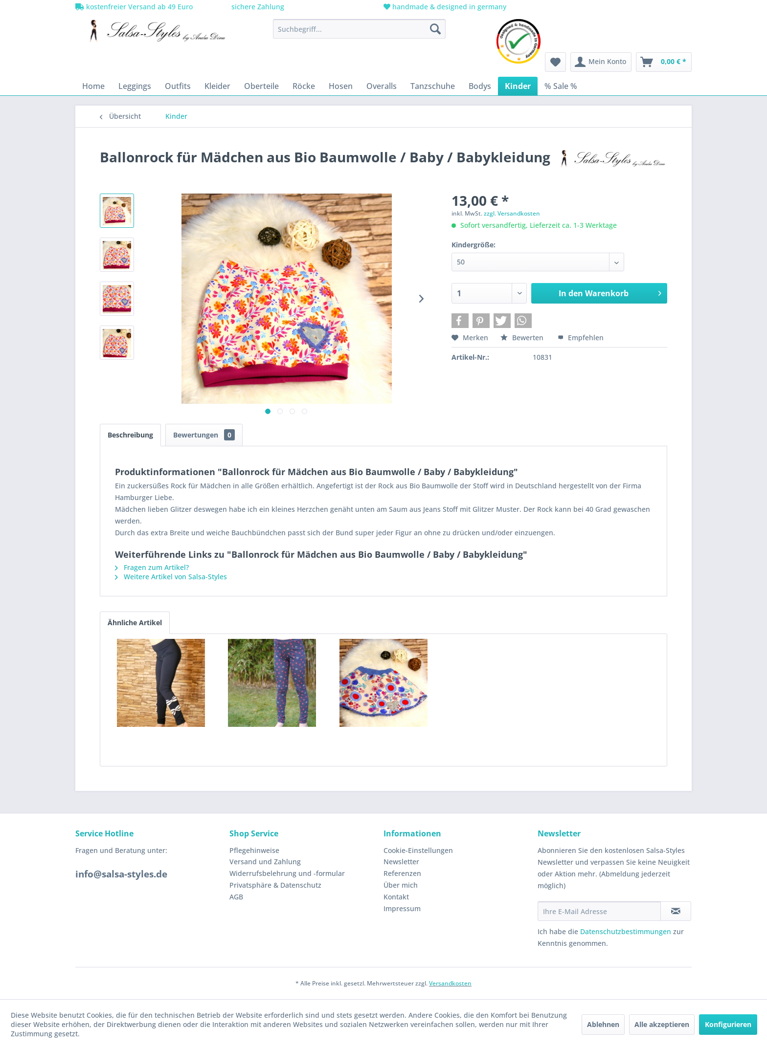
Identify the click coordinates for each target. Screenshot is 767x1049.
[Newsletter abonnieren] (675, 911)
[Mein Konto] (601, 62)
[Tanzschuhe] (433, 86)
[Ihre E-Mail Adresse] (599, 911)
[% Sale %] (561, 86)
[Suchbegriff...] (359, 29)
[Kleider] (217, 86)
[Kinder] (518, 86)
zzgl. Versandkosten (512, 213)
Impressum (402, 908)
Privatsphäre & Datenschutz (275, 885)
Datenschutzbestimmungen (625, 931)
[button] (460, 320)
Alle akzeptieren (661, 1024)
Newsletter (401, 861)
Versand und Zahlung (265, 861)
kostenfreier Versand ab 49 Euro (134, 6)
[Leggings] (135, 86)
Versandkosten (450, 983)
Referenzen (402, 873)
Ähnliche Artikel (135, 622)
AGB (236, 896)
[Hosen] (341, 86)
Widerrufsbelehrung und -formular (287, 873)
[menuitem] (359, 29)
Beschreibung (130, 434)
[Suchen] (435, 29)
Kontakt (396, 896)
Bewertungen (204, 434)
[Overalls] (382, 86)
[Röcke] (304, 86)
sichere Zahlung (256, 6)
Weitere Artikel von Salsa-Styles (171, 576)
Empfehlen (581, 337)
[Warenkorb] (664, 62)
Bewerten (522, 337)
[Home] (93, 86)
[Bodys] (480, 86)
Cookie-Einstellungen (418, 850)
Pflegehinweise (254, 850)
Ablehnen (603, 1024)
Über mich (401, 885)
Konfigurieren (728, 1024)
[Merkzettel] (555, 62)
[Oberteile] (261, 86)
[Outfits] (178, 86)
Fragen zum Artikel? (152, 567)
